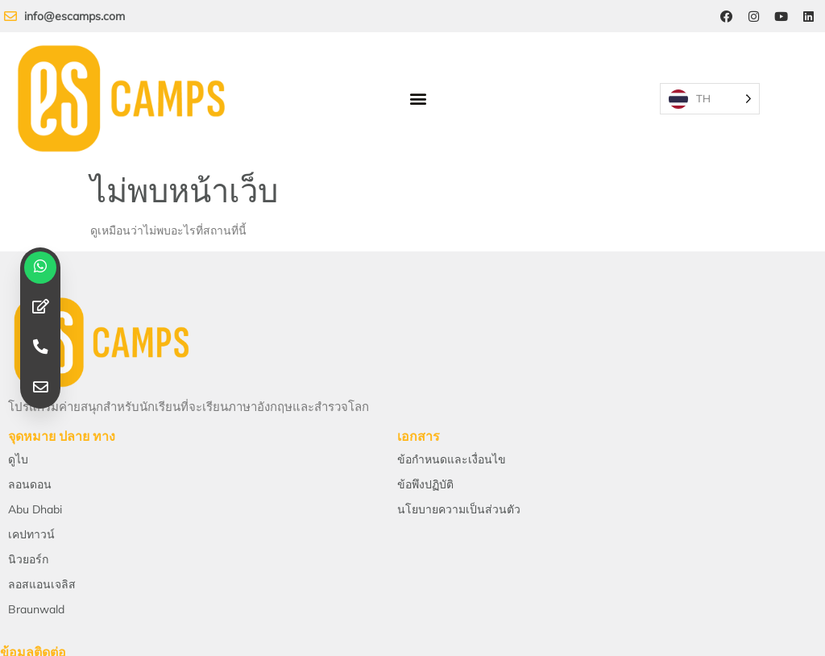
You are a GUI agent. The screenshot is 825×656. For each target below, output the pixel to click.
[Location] (688, 521)
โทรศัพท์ (412, 552)
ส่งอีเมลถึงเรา (137, 552)
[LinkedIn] (808, 17)
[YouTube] (779, 17)
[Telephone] (412, 521)
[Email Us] (137, 521)
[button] (421, 84)
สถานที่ (687, 552)
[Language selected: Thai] (743, 84)
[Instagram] (750, 17)
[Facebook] (721, 17)
